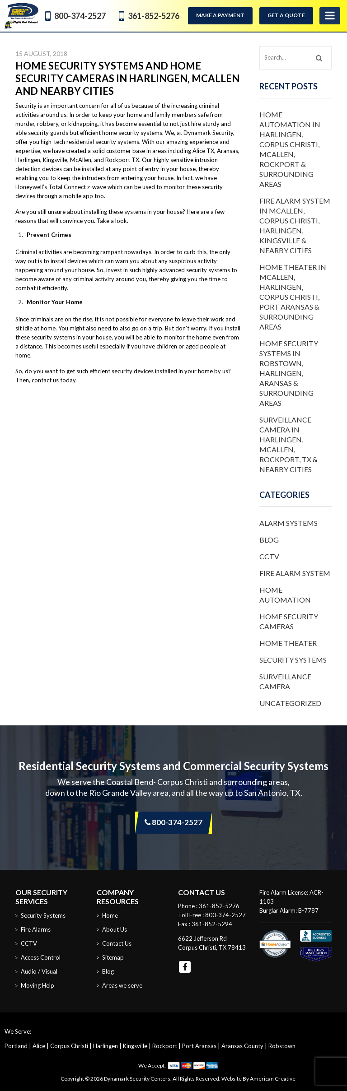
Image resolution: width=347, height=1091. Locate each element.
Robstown (281, 1045)
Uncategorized (290, 703)
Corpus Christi (69, 1045)
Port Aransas (199, 1045)
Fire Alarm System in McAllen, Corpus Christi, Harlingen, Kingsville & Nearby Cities (294, 225)
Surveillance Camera (285, 681)
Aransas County (242, 1045)
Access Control (41, 957)
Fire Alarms (36, 929)
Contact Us (116, 943)
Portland (16, 1045)
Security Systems (293, 659)
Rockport (164, 1045)
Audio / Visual (39, 971)
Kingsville (135, 1045)
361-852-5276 (153, 16)
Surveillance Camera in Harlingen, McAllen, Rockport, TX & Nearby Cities (288, 444)
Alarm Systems (288, 523)
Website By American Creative (258, 1078)
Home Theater (288, 643)
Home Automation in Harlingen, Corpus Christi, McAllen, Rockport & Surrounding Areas (289, 149)
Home (110, 915)
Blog (269, 539)
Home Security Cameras (288, 621)
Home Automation (285, 594)
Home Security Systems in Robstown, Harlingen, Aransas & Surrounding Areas (288, 373)
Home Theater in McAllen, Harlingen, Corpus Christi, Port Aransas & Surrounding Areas (292, 297)
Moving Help (37, 985)
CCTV (269, 556)
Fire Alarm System (294, 573)
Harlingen (105, 1045)
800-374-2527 (80, 16)
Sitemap (113, 957)
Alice (39, 1045)
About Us (114, 929)
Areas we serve (122, 985)
